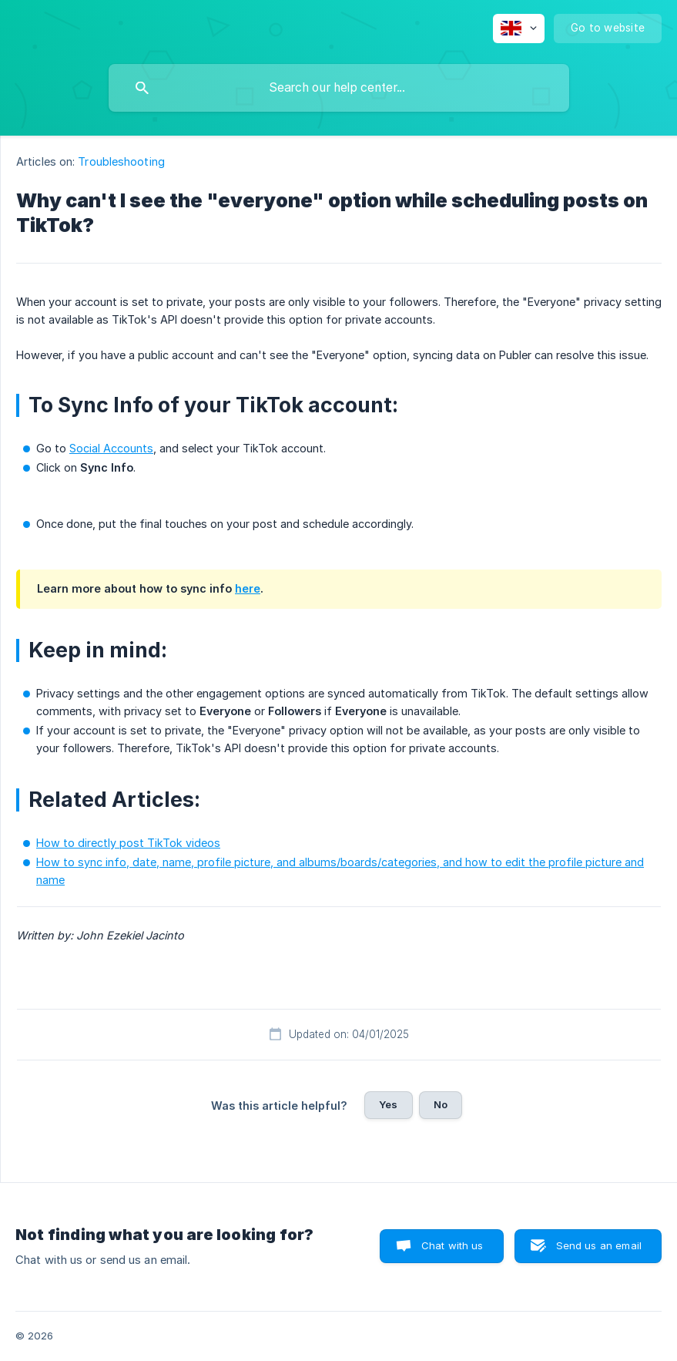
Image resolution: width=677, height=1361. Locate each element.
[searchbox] (339, 88)
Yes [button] (388, 1104)
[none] (519, 28)
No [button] (440, 1104)
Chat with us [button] (452, 1245)
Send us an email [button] (599, 1245)
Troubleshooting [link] (121, 161)
